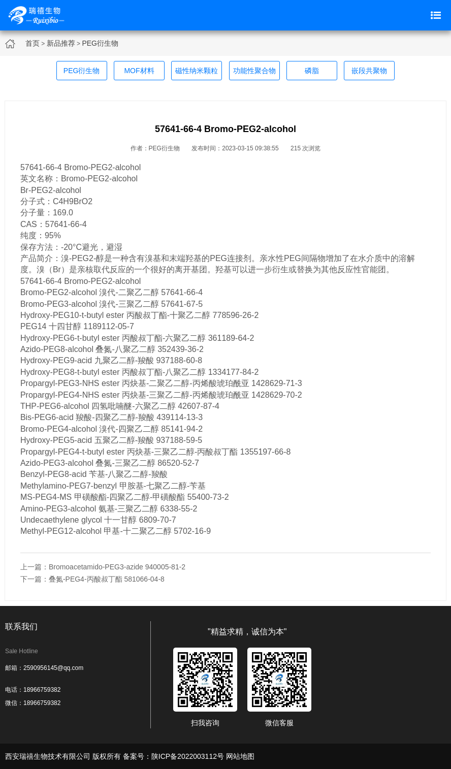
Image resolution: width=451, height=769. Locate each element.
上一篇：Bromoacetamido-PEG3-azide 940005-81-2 (102, 567)
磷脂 (312, 71)
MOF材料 (139, 71)
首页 (32, 43)
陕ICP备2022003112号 (187, 756)
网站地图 (240, 756)
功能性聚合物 (254, 71)
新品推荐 (61, 43)
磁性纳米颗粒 (196, 71)
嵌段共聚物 (369, 71)
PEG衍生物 (100, 43)
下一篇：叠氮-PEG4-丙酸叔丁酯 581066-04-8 (92, 579)
